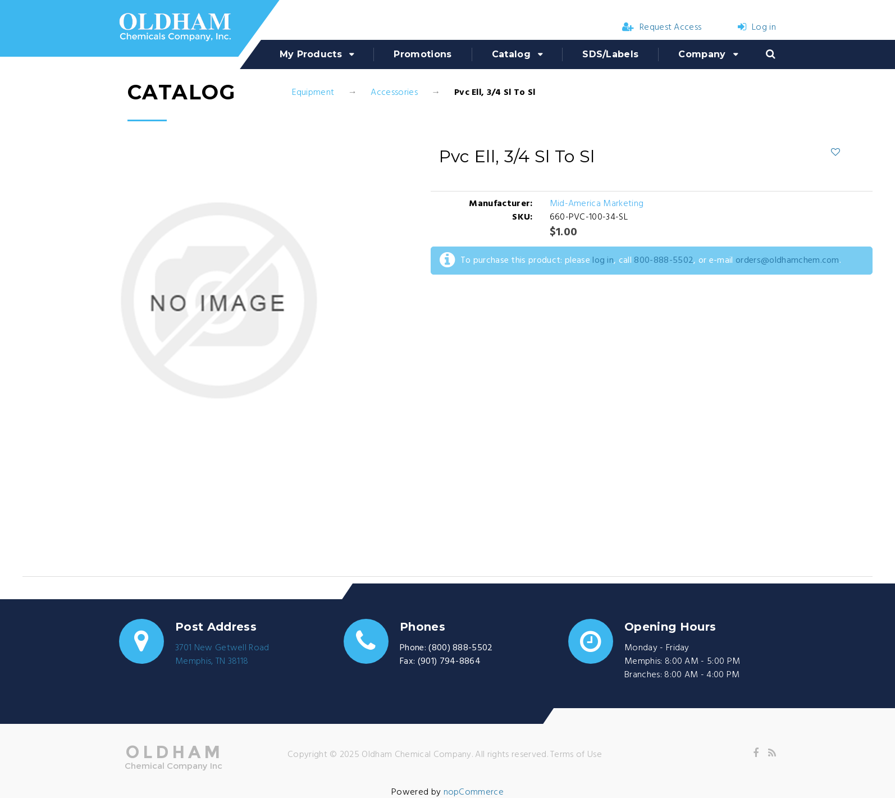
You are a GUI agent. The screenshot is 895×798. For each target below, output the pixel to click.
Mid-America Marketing (597, 204)
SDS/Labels (610, 54)
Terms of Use (576, 754)
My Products (311, 54)
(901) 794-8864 (449, 661)
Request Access (662, 27)
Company (701, 54)
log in (603, 260)
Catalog (511, 54)
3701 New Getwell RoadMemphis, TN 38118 (222, 655)
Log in (757, 27)
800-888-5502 (663, 260)
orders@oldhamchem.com (787, 260)
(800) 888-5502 (460, 648)
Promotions (422, 54)
